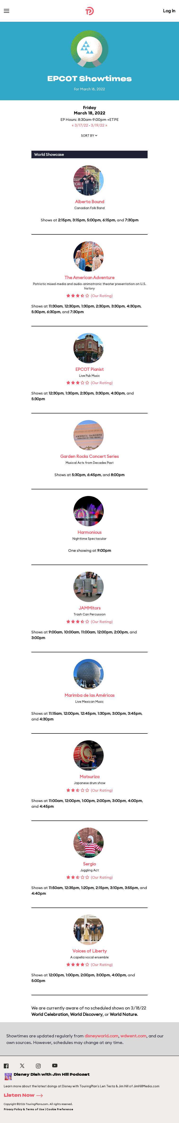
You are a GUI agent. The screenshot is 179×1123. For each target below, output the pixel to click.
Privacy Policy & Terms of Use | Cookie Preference (38, 1109)
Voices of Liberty (89, 951)
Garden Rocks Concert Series (89, 456)
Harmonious (89, 532)
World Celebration (49, 1014)
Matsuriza (89, 776)
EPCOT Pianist (89, 369)
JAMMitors (90, 608)
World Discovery (86, 1014)
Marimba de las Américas (89, 695)
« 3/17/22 (80, 125)
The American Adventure (89, 277)
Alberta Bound (89, 201)
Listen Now (25, 1095)
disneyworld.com (101, 1036)
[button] (89, 136)
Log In (169, 10)
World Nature (123, 1014)
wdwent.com (133, 1036)
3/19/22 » (99, 125)
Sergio (89, 864)
